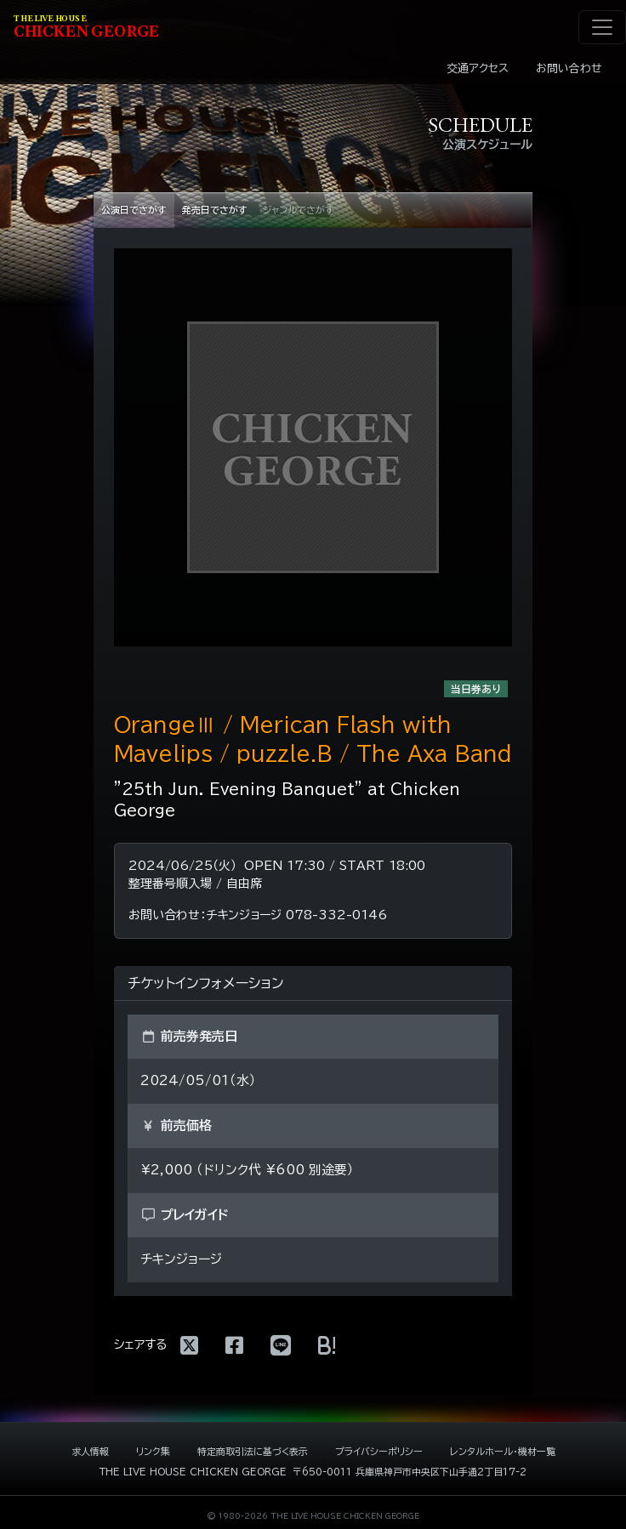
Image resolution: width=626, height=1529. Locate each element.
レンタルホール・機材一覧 (502, 1451)
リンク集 (153, 1451)
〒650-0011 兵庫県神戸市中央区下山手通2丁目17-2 (409, 1471)
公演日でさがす (134, 209)
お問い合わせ (569, 68)
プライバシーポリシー (379, 1451)
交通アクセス (478, 68)
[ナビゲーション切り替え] (602, 27)
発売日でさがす (215, 209)
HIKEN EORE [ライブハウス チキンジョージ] (86, 28)
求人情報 (90, 1451)
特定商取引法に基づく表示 (252, 1451)
